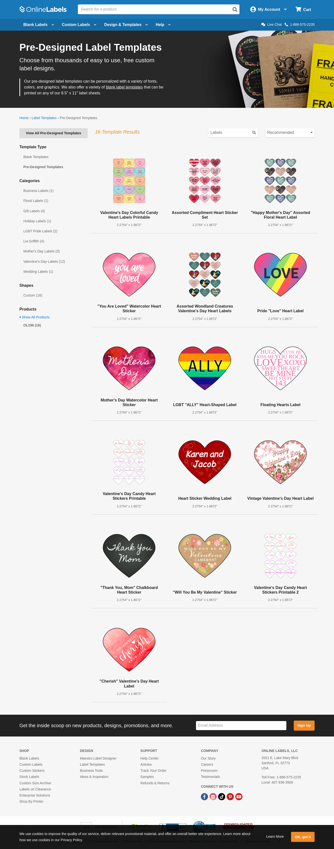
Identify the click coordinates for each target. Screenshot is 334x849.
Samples (147, 777)
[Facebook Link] (205, 796)
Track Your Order (153, 771)
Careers (207, 764)
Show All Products (34, 317)
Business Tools (91, 771)
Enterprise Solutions (34, 795)
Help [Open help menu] (163, 25)
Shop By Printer (31, 801)
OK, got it (303, 837)
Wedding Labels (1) (38, 272)
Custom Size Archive (35, 783)
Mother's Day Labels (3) (41, 251)
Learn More (275, 836)
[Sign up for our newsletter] (241, 725)
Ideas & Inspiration (94, 777)
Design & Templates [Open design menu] (126, 25)
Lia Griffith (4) (33, 241)
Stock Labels (29, 777)
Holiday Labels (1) (37, 221)
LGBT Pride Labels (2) (40, 231)
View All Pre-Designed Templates (53, 133)
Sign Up (304, 725)
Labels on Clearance (35, 789)
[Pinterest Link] (231, 796)
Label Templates (44, 118)
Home (23, 118)
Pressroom (209, 771)
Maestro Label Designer (98, 758)
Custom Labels (30, 764)
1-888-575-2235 (300, 24)
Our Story (208, 758)
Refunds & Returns (154, 783)
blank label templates (124, 87)
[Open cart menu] (303, 9)
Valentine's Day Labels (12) (44, 261)
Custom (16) (32, 295)
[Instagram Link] (213, 796)
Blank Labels (29, 758)
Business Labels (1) (38, 191)
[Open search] (235, 9)
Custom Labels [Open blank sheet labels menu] (79, 25)
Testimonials (210, 777)
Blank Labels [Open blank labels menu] (38, 25)
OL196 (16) (32, 325)
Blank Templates (35, 157)
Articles (146, 764)
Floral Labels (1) (35, 201)
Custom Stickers (31, 771)
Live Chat (271, 24)
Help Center (149, 758)
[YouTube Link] (238, 796)
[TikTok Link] (222, 796)
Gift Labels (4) (34, 211)
